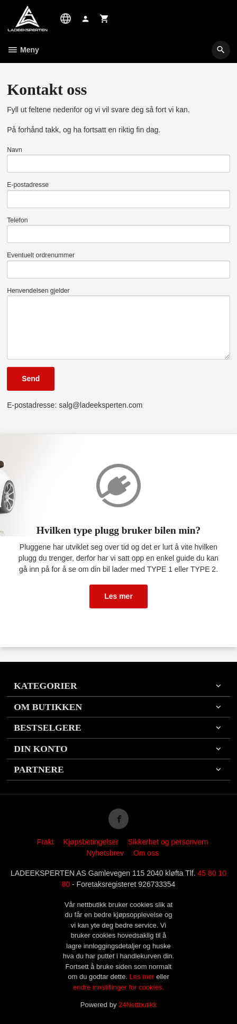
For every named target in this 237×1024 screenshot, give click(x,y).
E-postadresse (28, 184)
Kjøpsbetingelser (90, 842)
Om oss (146, 853)
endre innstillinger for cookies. (118, 987)
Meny (23, 50)
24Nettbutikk (137, 1005)
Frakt (45, 842)
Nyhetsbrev (105, 853)
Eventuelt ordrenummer (41, 255)
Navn (14, 150)
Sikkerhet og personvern (168, 842)
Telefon (17, 220)
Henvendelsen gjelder (38, 290)
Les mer (118, 596)
